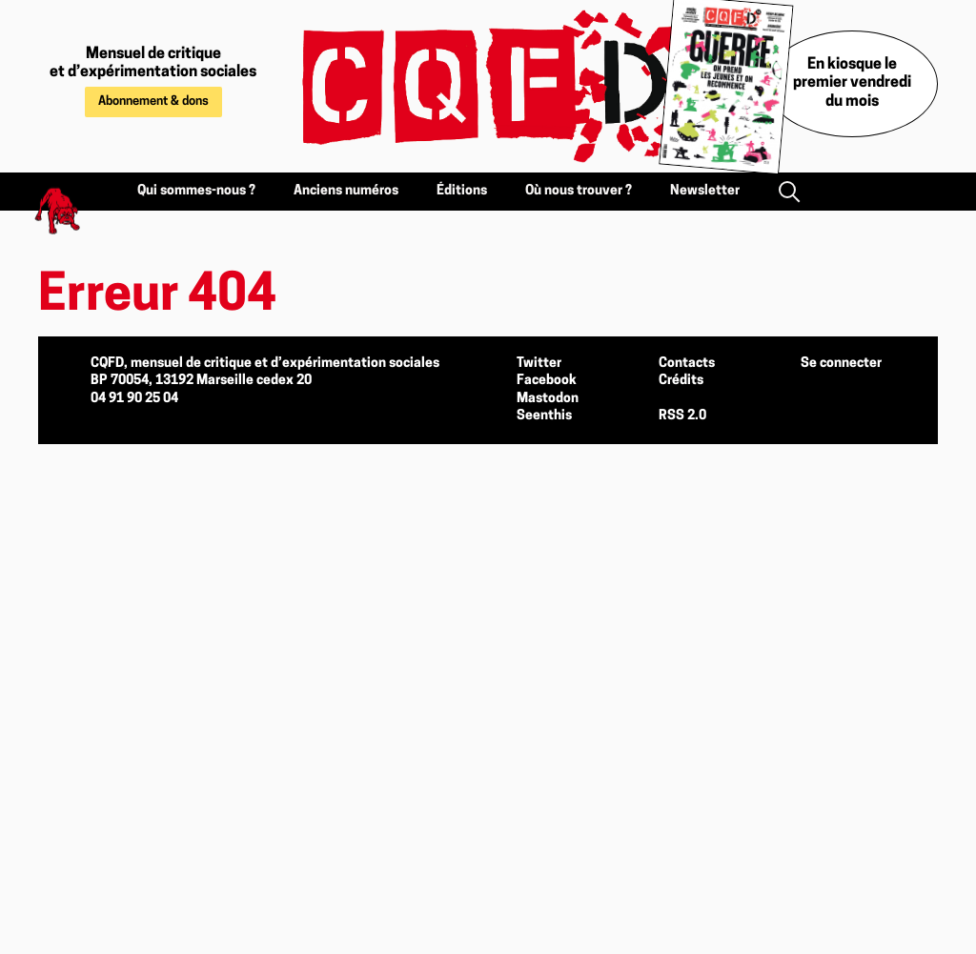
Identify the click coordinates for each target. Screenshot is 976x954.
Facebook (547, 381)
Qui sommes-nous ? (196, 191)
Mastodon (548, 399)
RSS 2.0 (682, 416)
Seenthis (544, 416)
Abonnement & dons (153, 101)
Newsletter (705, 191)
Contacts (687, 363)
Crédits (681, 381)
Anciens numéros (346, 191)
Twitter (539, 363)
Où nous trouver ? (578, 191)
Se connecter (841, 363)
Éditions (462, 191)
